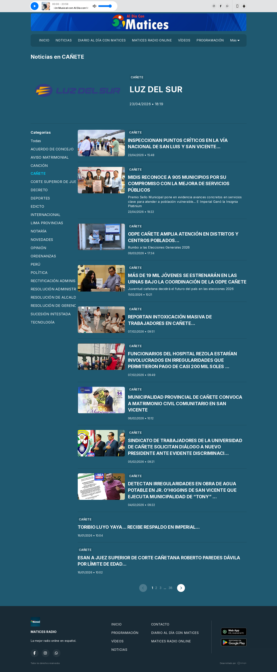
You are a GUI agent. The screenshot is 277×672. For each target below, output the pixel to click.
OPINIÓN (38, 248)
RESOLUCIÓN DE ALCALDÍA (53, 297)
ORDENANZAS (43, 256)
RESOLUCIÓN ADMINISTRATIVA (53, 289)
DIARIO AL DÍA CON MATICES (102, 40)
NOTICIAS (64, 40)
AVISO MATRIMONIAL (50, 157)
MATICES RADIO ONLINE (152, 40)
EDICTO (37, 206)
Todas (36, 141)
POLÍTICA (39, 272)
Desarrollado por (233, 663)
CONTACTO (160, 624)
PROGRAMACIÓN (210, 40)
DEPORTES (40, 198)
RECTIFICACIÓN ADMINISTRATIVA (53, 281)
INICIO (44, 40)
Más (235, 40)
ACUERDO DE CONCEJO (52, 149)
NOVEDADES (42, 239)
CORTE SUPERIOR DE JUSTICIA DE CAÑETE (53, 181)
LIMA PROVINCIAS (47, 223)
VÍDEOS (184, 40)
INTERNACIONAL (46, 214)
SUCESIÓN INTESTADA (51, 314)
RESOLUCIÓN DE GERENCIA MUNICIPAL (53, 305)
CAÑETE (38, 173)
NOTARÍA (39, 231)
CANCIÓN (39, 165)
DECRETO (39, 190)
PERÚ (35, 264)
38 (170, 588)
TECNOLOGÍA (43, 322)
